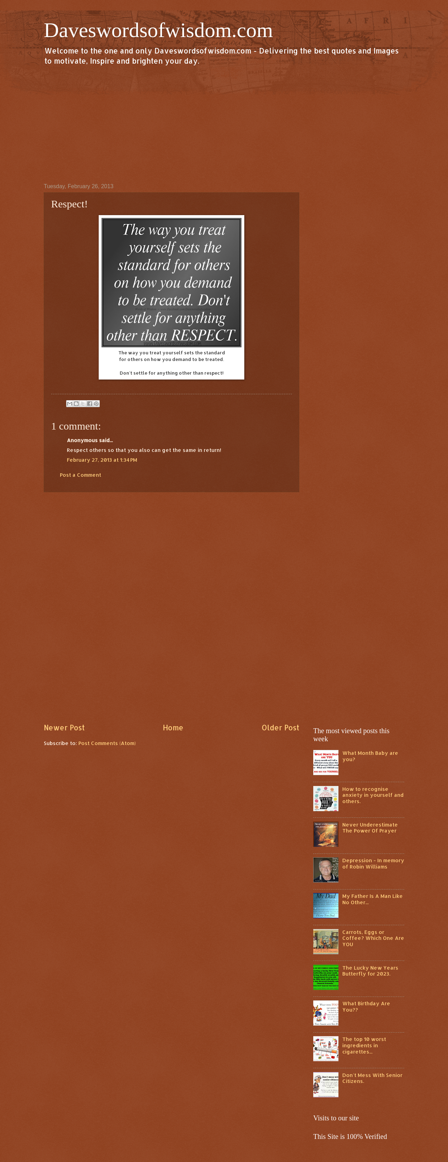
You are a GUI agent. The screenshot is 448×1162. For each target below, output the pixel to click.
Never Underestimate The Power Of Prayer (370, 827)
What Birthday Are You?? (366, 1006)
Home (173, 727)
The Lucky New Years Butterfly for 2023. (370, 970)
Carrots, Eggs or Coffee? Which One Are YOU (373, 938)
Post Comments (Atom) (107, 743)
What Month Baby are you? (370, 756)
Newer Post (64, 727)
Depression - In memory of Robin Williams (373, 863)
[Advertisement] (224, 124)
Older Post (280, 727)
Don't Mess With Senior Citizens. (372, 1078)
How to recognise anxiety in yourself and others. (373, 795)
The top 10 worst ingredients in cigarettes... (364, 1045)
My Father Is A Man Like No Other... (372, 899)
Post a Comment (80, 475)
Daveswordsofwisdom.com (158, 30)
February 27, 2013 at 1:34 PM (102, 459)
